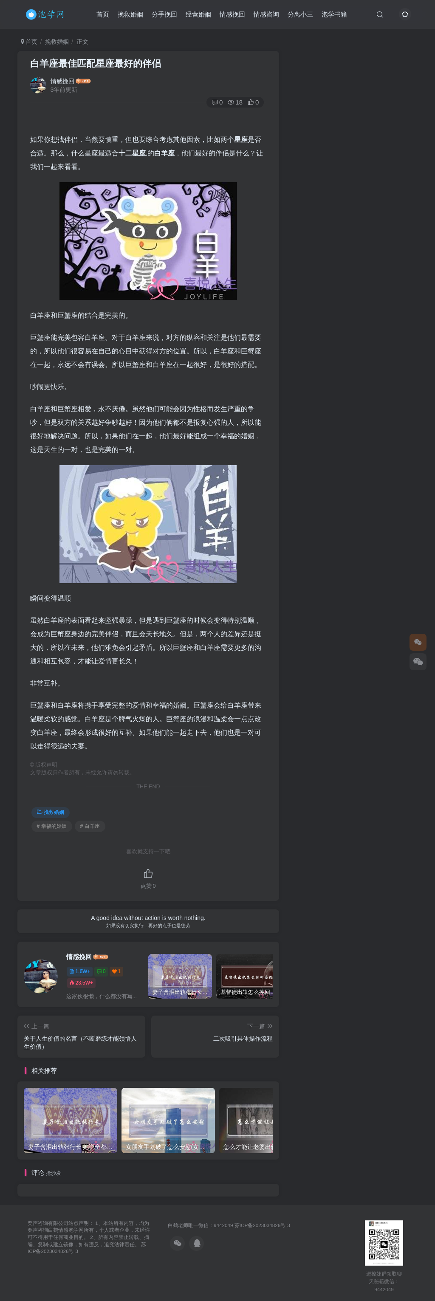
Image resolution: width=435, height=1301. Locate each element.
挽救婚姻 (130, 14)
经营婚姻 (198, 14)
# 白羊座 (90, 826)
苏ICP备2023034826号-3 (262, 1225)
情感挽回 (232, 14)
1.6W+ (79, 971)
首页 (102, 14)
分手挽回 (164, 14)
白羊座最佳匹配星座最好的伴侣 (95, 63)
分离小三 (300, 14)
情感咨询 (266, 14)
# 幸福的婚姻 (52, 826)
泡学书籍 (334, 14)
